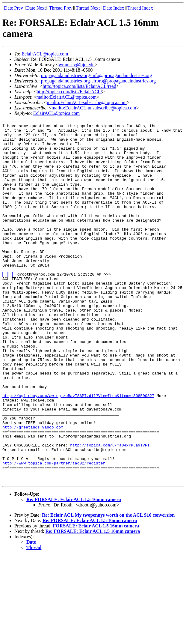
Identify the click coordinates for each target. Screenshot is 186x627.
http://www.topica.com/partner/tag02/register (53, 531)
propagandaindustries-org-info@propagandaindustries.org (96, 75)
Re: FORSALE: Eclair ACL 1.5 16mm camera (73, 571)
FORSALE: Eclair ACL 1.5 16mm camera (96, 597)
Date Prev (13, 7)
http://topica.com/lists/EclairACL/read (79, 86)
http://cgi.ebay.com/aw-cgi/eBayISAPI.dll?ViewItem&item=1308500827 (78, 450)
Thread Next (88, 7)
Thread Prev (60, 7)
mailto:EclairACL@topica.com (66, 97)
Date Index (113, 7)
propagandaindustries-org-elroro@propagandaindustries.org (98, 80)
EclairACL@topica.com (45, 53)
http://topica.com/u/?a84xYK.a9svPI (109, 509)
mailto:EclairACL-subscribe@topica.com (87, 102)
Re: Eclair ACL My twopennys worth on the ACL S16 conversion (108, 587)
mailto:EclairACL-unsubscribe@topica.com (94, 107)
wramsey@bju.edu (77, 64)
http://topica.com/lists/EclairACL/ (69, 91)
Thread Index (140, 7)
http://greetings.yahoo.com (32, 488)
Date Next (36, 7)
